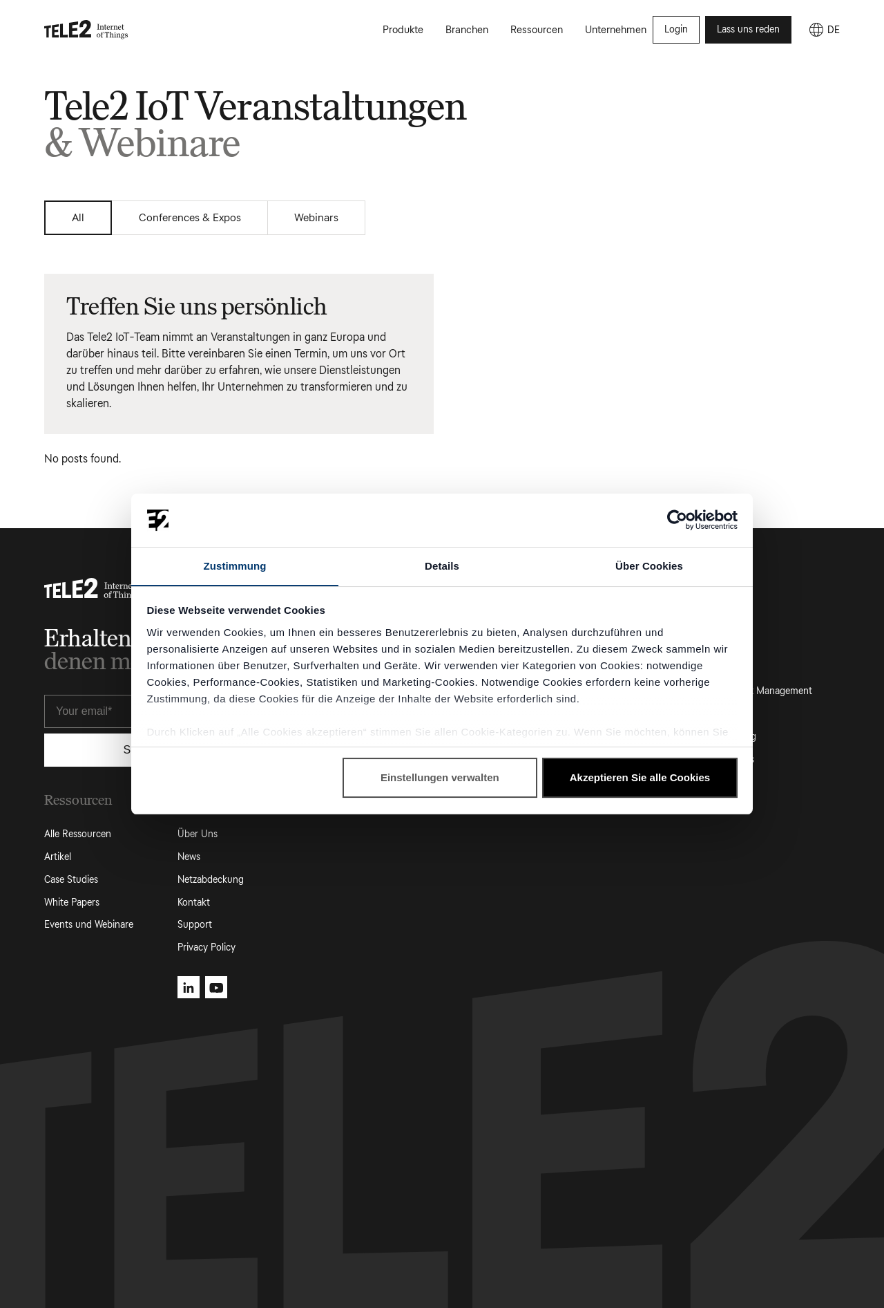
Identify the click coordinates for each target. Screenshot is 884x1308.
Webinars (322, 217)
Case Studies (71, 880)
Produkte (403, 30)
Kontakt (193, 902)
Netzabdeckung (210, 880)
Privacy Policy (206, 947)
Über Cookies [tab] (649, 565)
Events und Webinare (88, 925)
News (188, 857)
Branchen (466, 30)
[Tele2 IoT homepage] (86, 30)
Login (676, 30)
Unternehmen (615, 30)
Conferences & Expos (193, 217)
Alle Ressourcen (77, 834)
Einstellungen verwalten (440, 778)
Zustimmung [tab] (235, 565)
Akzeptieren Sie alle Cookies (640, 778)
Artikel (57, 857)
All (79, 217)
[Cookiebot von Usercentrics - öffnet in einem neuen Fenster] (677, 520)
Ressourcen (536, 30)
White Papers (71, 902)
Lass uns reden (748, 30)
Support (194, 925)
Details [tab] (442, 565)
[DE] (824, 30)
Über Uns (197, 834)
